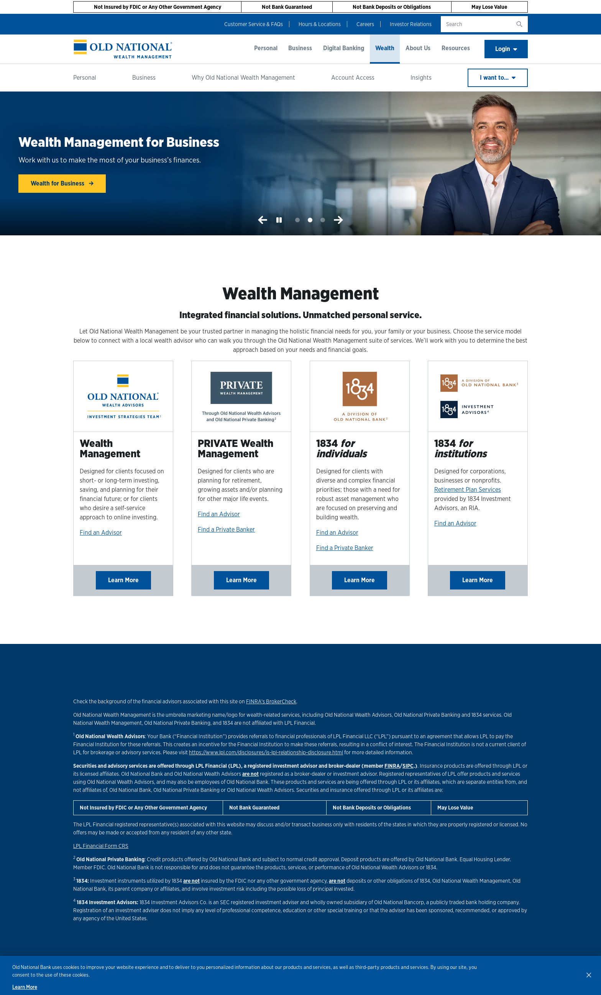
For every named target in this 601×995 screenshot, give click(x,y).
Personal (266, 48)
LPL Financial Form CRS (100, 846)
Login (506, 49)
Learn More (123, 580)
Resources (456, 48)
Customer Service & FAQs (253, 24)
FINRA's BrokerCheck (271, 701)
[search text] (476, 24)
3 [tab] (322, 220)
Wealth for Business (62, 183)
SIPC (408, 766)
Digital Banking (343, 48)
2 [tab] (310, 220)
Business (300, 48)
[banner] (123, 49)
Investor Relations (411, 24)
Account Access (352, 77)
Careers (365, 24)
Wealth (384, 48)
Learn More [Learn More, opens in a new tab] (24, 987)
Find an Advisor (101, 532)
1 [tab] (297, 220)
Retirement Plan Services (467, 489)
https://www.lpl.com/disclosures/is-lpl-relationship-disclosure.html (266, 752)
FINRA (392, 766)
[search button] (519, 24)
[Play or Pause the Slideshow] (279, 220)
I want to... (498, 77)
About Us (418, 48)
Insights (421, 77)
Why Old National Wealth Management (243, 77)
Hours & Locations (320, 24)
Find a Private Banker (226, 529)
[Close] (588, 974)
